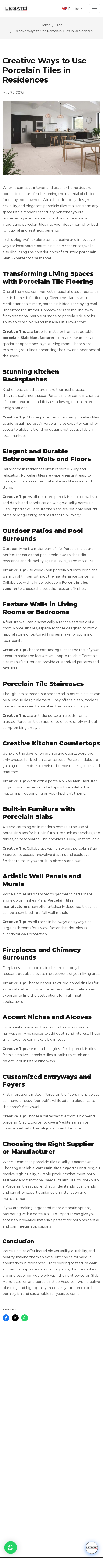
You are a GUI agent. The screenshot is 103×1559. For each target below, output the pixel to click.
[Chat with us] (92, 1548)
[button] (10, 1547)
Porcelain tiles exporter (56, 1168)
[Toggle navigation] (94, 8)
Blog (59, 25)
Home (45, 25)
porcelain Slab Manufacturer (28, 338)
